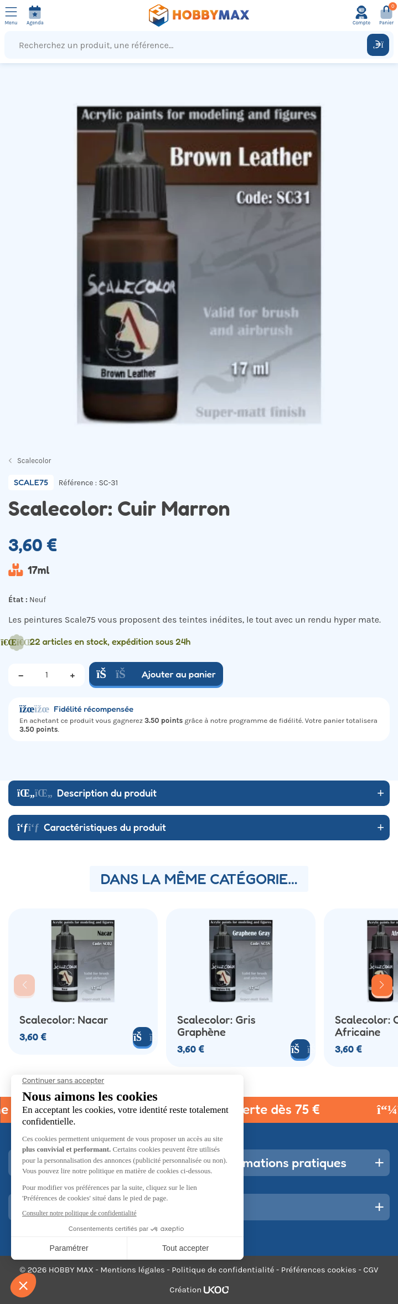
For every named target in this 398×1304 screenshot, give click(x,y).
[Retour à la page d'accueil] (199, 15)
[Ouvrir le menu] (11, 15)
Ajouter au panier (156, 674)
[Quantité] (46, 675)
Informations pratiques (281, 1162)
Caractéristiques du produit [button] (91, 827)
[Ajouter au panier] (142, 1036)
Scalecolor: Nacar (63, 1020)
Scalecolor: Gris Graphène (216, 1026)
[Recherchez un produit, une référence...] (188, 45)
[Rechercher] (378, 45)
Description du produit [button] (87, 793)
